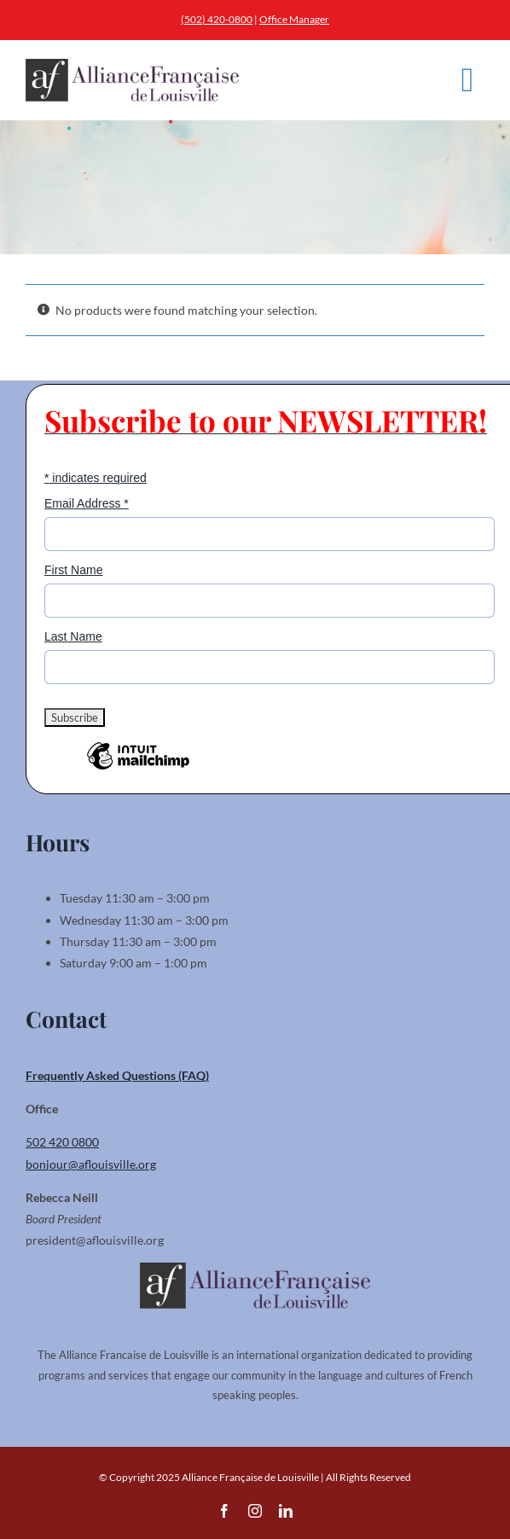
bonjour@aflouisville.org (91, 1164)
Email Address (86, 503)
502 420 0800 (62, 1142)
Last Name (73, 636)
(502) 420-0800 (216, 19)
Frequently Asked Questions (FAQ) (117, 1075)
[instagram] (255, 1511)
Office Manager (294, 19)
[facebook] (224, 1511)
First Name (73, 570)
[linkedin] (286, 1511)
